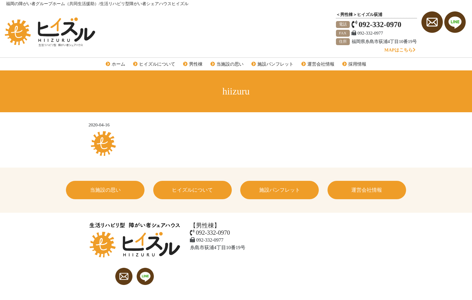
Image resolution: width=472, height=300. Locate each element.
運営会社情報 (317, 64)
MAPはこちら (400, 50)
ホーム (115, 64)
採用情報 (354, 64)
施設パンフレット (272, 64)
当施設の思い (227, 64)
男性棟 (193, 64)
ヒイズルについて (154, 64)
